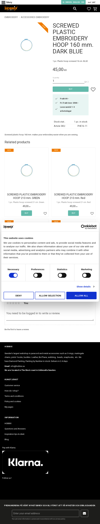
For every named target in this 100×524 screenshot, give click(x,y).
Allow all (81, 295)
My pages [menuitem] (9, 407)
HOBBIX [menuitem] (8, 423)
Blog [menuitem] (7, 439)
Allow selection (50, 295)
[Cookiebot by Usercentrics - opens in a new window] (83, 227)
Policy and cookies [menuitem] (13, 401)
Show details (84, 286)
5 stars (18, 303)
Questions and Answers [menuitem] (15, 429)
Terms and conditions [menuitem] (14, 396)
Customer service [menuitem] (12, 385)
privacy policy (60, 519)
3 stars (13, 303)
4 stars (16, 303)
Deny (18, 295)
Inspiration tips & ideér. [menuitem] (15, 434)
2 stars (10, 303)
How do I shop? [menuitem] (11, 391)
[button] (4, 2)
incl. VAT (91, 2)
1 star (7, 303)
